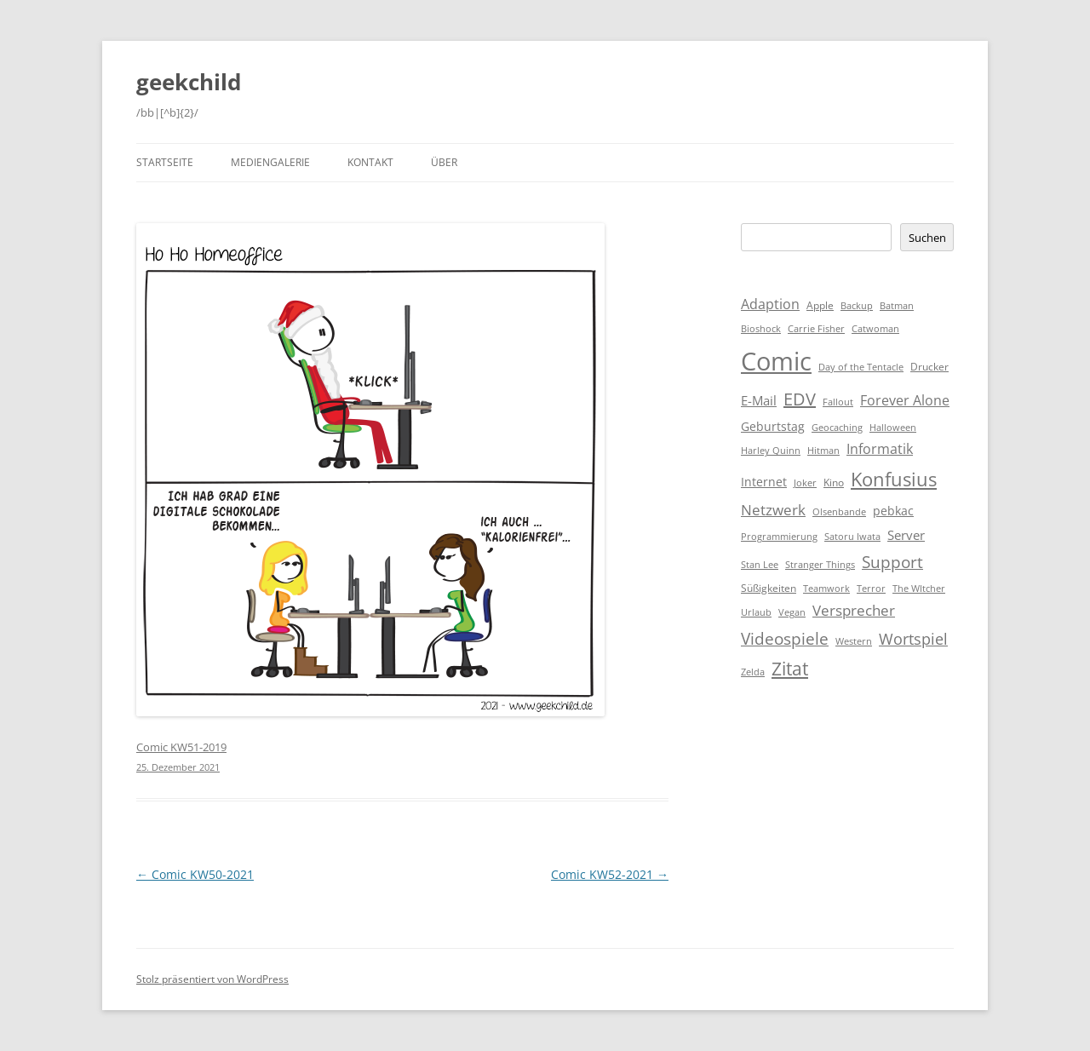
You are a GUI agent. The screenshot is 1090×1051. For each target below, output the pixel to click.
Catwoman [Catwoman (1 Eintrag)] (875, 329)
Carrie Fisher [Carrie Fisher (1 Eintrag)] (816, 329)
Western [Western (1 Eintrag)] (853, 641)
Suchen (927, 237)
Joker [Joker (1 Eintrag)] (805, 483)
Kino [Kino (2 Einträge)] (833, 482)
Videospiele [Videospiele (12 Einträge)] (785, 639)
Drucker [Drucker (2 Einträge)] (929, 366)
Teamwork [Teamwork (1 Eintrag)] (826, 588)
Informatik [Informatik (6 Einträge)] (879, 448)
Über (444, 162)
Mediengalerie (270, 162)
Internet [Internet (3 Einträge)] (764, 482)
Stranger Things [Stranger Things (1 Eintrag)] (820, 565)
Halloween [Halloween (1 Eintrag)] (892, 428)
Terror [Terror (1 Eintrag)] (871, 588)
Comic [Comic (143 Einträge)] (776, 361)
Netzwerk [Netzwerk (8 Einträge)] (773, 510)
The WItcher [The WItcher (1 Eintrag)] (918, 588)
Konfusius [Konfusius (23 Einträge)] (894, 479)
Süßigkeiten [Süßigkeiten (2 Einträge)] (768, 588)
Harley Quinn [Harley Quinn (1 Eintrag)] (770, 451)
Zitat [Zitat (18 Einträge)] (790, 669)
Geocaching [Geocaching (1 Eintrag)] (837, 428)
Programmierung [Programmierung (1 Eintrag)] (779, 537)
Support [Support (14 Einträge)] (892, 561)
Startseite (164, 162)
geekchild (188, 81)
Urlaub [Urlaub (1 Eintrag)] (756, 612)
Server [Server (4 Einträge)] (906, 534)
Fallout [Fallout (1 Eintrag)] (838, 402)
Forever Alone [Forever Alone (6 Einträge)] (904, 400)
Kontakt (370, 162)
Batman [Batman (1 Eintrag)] (897, 306)
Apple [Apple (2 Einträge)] (820, 305)
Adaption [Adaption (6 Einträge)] (770, 304)
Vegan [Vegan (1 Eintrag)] (792, 612)
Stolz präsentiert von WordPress (212, 979)
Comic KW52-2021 (609, 874)
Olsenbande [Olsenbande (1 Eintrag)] (839, 512)
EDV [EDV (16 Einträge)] (799, 399)
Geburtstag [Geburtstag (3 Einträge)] (773, 426)
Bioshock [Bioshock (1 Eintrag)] (761, 329)
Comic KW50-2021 (195, 874)
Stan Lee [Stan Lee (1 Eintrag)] (759, 565)
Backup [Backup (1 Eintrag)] (856, 306)
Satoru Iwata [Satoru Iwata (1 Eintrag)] (852, 537)
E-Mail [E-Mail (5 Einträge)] (759, 400)
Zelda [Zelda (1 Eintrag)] (753, 672)
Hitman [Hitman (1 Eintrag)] (823, 451)
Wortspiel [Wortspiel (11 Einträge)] (913, 638)
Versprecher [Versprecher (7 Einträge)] (853, 610)
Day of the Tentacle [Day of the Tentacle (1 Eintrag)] (861, 367)
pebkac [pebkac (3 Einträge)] (893, 511)
